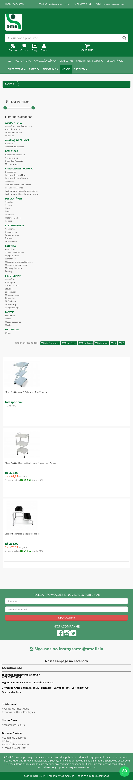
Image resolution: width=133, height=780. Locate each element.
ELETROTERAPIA (17, 69)
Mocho (8, 324)
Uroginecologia (12, 307)
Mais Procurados (50, 343)
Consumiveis (11, 231)
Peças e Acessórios (14, 187)
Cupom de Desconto (14, 737)
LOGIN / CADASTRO (14, 4)
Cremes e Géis (12, 285)
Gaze (7, 208)
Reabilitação (11, 241)
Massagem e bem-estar (16, 265)
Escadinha (10, 315)
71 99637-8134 (83, 4)
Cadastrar (66, 617)
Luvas (8, 211)
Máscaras (9, 214)
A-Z (113, 343)
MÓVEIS (65, 69)
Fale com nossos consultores (110, 4)
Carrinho (87, 48)
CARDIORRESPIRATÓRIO (89, 60)
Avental (8, 205)
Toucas (8, 220)
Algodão (9, 202)
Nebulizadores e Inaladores (18, 184)
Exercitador (10, 291)
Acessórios (10, 228)
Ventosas (9, 135)
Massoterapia (11, 164)
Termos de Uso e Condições (19, 712)
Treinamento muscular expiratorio (21, 190)
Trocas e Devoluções (14, 747)
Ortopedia (10, 298)
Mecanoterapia (12, 295)
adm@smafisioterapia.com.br (54, 4)
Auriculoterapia (12, 129)
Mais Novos (101, 343)
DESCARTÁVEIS (115, 60)
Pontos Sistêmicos (13, 132)
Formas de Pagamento (16, 744)
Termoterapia (11, 304)
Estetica (9, 238)
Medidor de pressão (14, 146)
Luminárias (10, 258)
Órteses (9, 332)
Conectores (10, 171)
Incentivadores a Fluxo (15, 175)
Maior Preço (86, 343)
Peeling (8, 271)
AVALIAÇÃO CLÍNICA (45, 60)
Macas (8, 318)
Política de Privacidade (16, 708)
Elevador (9, 288)
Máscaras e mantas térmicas (19, 261)
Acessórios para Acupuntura (18, 126)
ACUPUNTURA (23, 60)
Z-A (121, 343)
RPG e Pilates (11, 301)
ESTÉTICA (34, 69)
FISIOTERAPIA (50, 69)
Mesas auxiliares (13, 321)
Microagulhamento (14, 268)
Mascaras (9, 181)
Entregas (8, 741)
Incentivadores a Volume (16, 178)
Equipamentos (12, 235)
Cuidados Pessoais (14, 160)
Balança (9, 143)
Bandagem (10, 282)
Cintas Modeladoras (14, 252)
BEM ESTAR (66, 60)
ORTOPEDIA (80, 69)
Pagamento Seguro (14, 725)
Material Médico (13, 217)
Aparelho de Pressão (15, 154)
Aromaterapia (11, 157)
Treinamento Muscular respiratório (21, 194)
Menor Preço (69, 343)
